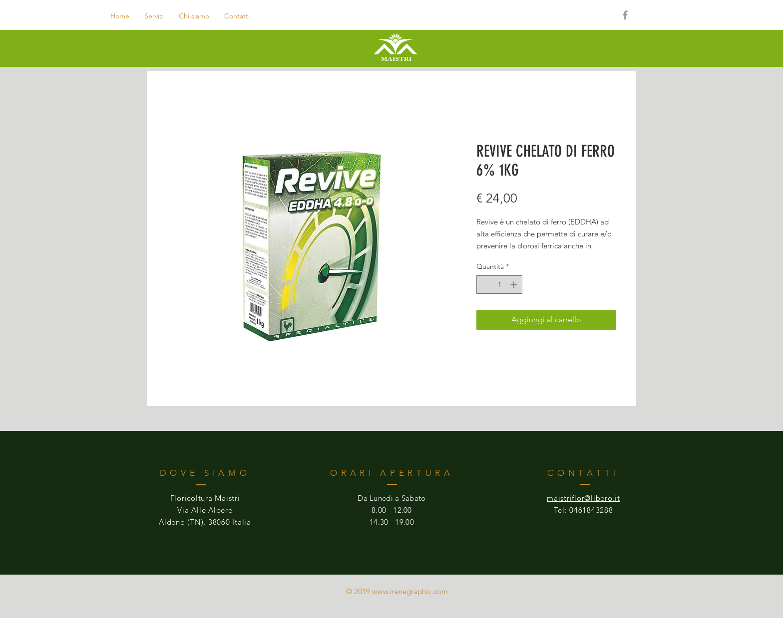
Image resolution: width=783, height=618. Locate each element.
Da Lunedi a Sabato (391, 498)
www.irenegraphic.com (410, 591)
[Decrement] (484, 284)
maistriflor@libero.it (583, 498)
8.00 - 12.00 (392, 510)
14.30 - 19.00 (392, 522)
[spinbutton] (499, 284)
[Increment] (514, 284)
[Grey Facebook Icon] (625, 15)
